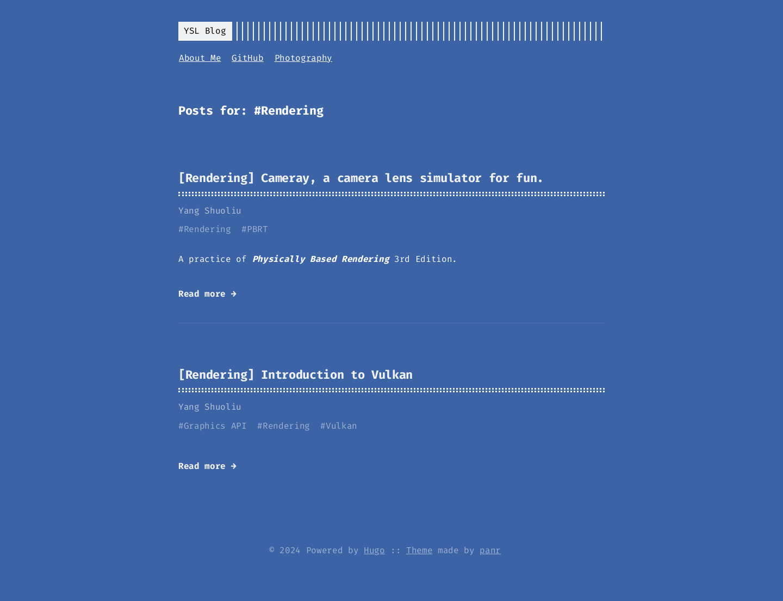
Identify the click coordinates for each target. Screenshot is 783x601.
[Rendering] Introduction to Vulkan (295, 375)
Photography (303, 58)
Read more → (207, 293)
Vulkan (341, 425)
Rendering (207, 229)
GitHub (247, 58)
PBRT (257, 229)
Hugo (374, 550)
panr (490, 550)
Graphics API (215, 425)
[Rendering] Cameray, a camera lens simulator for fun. (361, 178)
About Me (200, 58)
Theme (419, 550)
